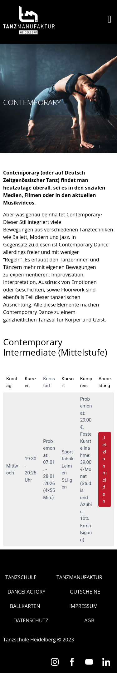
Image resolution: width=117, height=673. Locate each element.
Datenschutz (30, 620)
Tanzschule (21, 577)
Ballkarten (25, 606)
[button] (109, 19)
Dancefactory (26, 591)
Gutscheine (85, 591)
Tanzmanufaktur (79, 577)
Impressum (83, 606)
